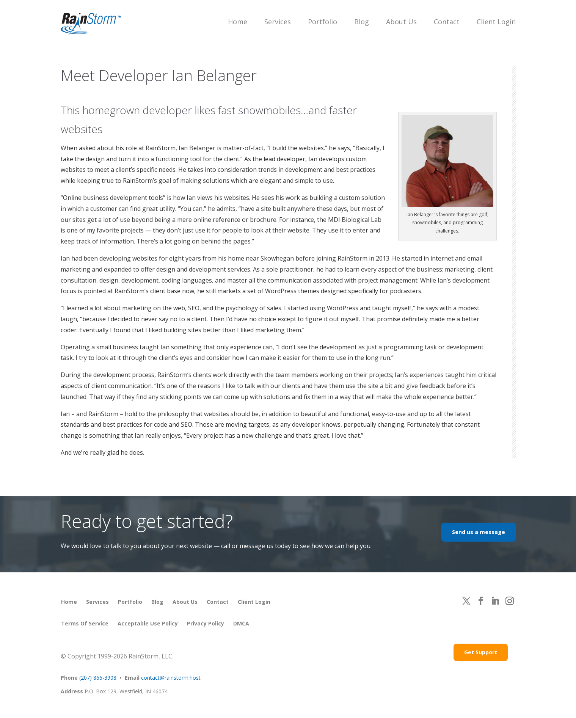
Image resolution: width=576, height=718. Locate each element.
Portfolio (322, 21)
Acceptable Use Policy (148, 623)
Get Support (480, 652)
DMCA (241, 623)
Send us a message (478, 532)
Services (277, 21)
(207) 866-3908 (97, 677)
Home (237, 21)
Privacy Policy (205, 623)
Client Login (496, 21)
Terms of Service (84, 623)
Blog (361, 21)
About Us (401, 21)
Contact (447, 21)
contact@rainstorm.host (171, 677)
